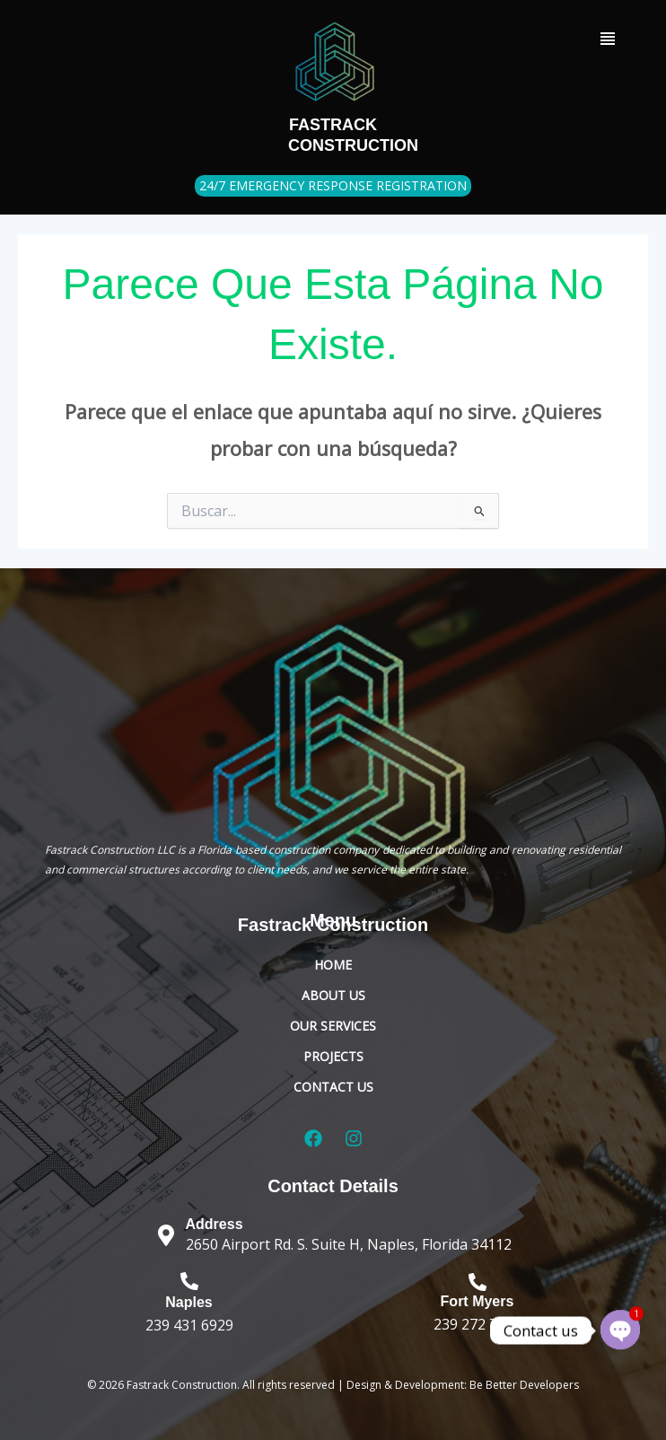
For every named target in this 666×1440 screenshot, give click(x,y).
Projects (333, 1056)
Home (333, 964)
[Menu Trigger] (608, 38)
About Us (333, 995)
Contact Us (333, 1086)
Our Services (333, 1025)
